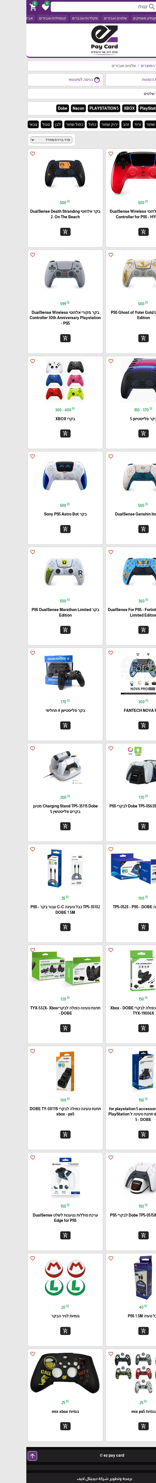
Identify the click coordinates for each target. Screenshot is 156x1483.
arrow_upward (6, 1456)
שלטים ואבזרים (89, 18)
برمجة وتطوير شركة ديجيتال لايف (78, 1478)
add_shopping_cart (117, 231)
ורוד (111, 124)
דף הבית (145, 65)
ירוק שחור (83, 124)
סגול (20, 124)
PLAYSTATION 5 (77, 108)
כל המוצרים (124, 65)
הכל (139, 18)
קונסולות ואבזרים (26, 18)
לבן (31, 124)
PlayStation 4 (126, 108)
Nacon (52, 108)
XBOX (103, 108)
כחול (66, 124)
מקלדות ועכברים (58, 18)
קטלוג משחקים (118, 18)
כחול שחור (48, 124)
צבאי (7, 124)
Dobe (36, 108)
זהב (100, 124)
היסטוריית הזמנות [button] (134, 79)
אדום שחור (129, 124)
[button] (18, 6)
